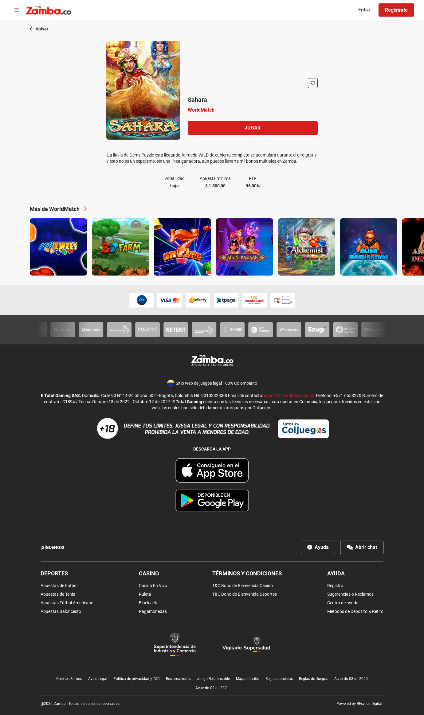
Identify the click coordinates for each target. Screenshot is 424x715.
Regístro (335, 585)
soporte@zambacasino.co (289, 395)
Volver (39, 28)
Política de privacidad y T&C (136, 679)
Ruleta (145, 594)
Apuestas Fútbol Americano (67, 602)
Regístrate (396, 10)
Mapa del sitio (247, 679)
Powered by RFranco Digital (359, 703)
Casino (149, 573)
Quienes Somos (69, 679)
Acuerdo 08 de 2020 (351, 679)
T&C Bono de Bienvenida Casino (242, 585)
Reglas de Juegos (313, 679)
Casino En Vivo (153, 585)
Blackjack (148, 602)
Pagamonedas (153, 611)
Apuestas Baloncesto (61, 611)
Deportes (54, 573)
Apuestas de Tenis (58, 594)
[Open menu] (16, 10)
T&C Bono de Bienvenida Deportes (244, 594)
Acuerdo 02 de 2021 (212, 688)
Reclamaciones (178, 679)
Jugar (253, 128)
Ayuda (318, 547)
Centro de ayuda (343, 602)
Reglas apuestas (279, 679)
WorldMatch (201, 110)
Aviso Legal (97, 679)
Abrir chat (362, 547)
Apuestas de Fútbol (59, 585)
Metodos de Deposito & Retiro (355, 611)
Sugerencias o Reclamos (350, 594)
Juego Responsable (213, 679)
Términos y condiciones (247, 573)
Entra (364, 10)
